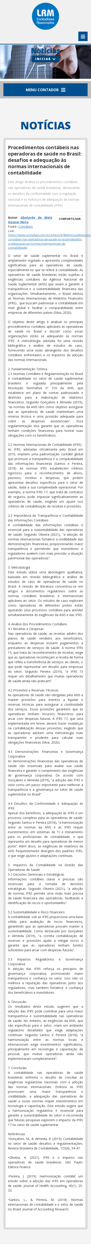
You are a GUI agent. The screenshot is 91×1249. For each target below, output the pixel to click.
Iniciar (45, 59)
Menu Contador (45, 89)
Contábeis (25, 226)
